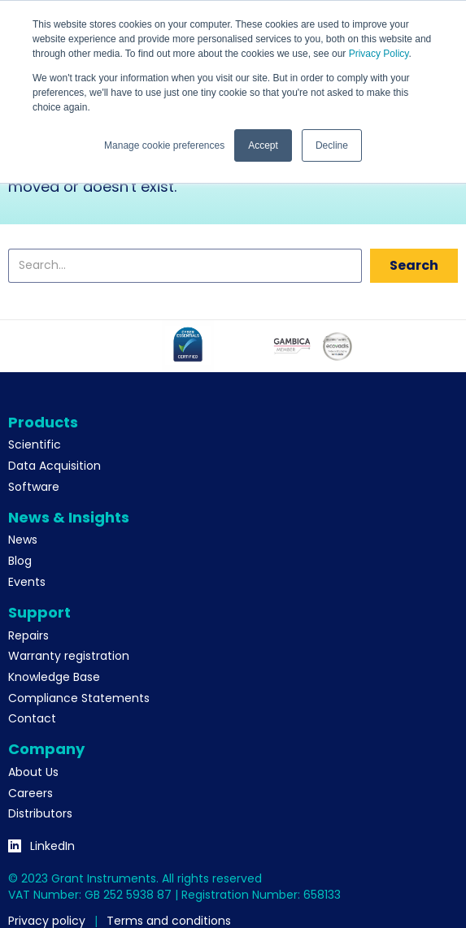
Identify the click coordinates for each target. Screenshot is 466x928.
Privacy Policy (379, 53)
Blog (20, 561)
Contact (32, 718)
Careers (30, 793)
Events (27, 582)
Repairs (28, 635)
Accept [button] (263, 145)
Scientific (34, 444)
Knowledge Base (54, 677)
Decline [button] (332, 145)
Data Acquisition (54, 465)
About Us (33, 772)
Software (33, 487)
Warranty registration (68, 656)
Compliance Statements (79, 698)
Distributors (40, 813)
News (22, 539)
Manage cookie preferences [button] (164, 145)
